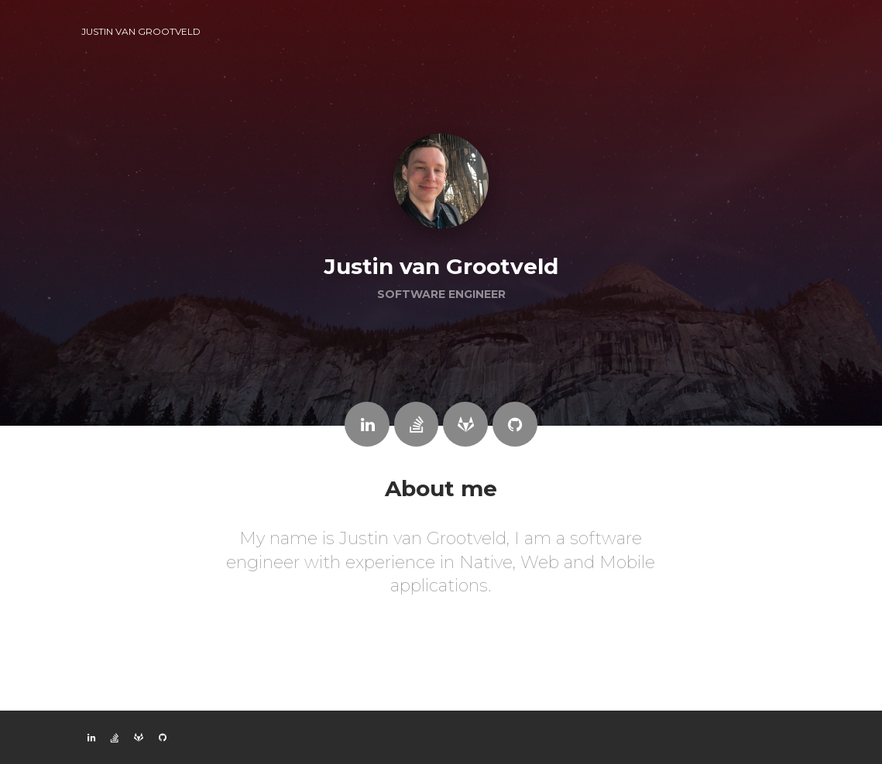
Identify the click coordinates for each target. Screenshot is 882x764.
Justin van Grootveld (141, 31)
